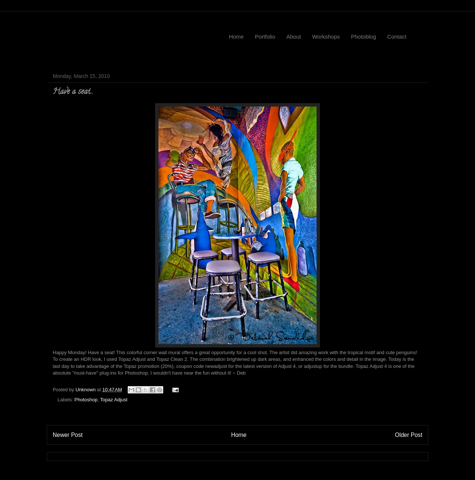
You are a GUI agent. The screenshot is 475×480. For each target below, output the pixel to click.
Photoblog (363, 36)
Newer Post (68, 435)
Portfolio (265, 36)
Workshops (326, 36)
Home (236, 36)
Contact (396, 36)
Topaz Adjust (114, 399)
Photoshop (86, 399)
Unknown (86, 389)
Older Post (408, 435)
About (293, 36)
